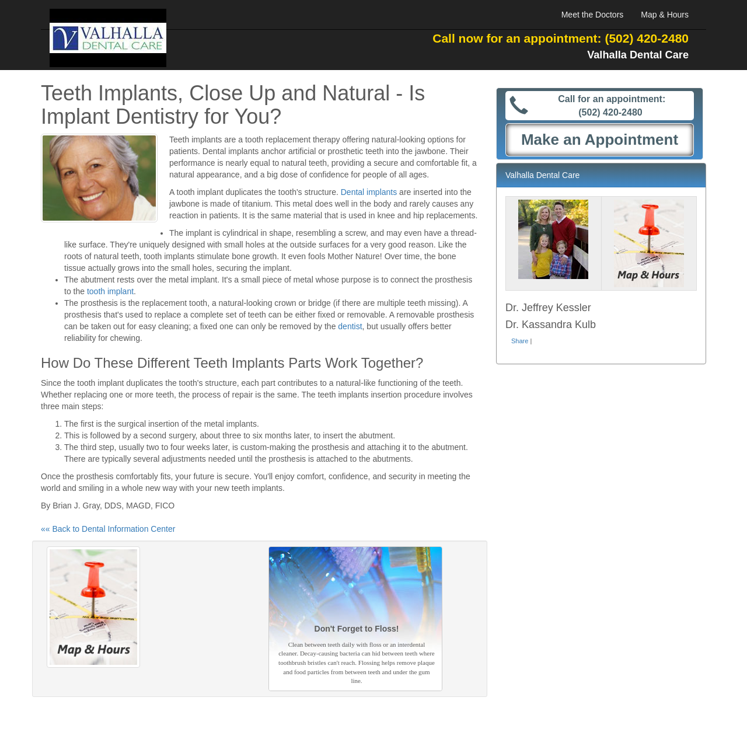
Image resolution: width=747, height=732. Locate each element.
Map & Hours (665, 14)
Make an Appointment (599, 139)
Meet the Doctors (592, 14)
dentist (350, 326)
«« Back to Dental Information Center (108, 529)
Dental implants (369, 192)
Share (519, 340)
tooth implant (110, 291)
